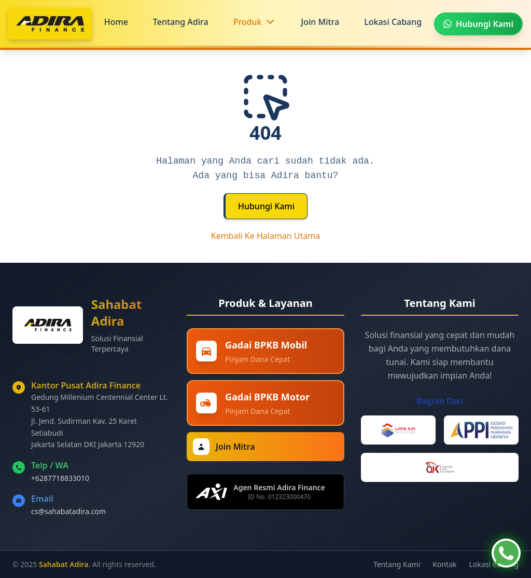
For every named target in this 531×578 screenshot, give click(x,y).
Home (116, 22)
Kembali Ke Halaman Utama (265, 235)
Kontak (444, 564)
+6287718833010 (60, 478)
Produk (247, 22)
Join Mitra (320, 22)
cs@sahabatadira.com (68, 511)
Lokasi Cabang (393, 22)
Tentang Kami (396, 564)
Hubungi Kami (266, 206)
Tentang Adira (180, 22)
